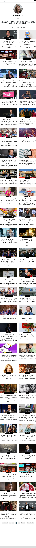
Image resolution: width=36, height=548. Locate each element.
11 (24, 522)
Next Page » (31, 522)
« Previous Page (5, 522)
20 (27, 522)
